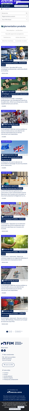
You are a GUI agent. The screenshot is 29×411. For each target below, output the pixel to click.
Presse (6, 374)
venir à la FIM (8, 365)
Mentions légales (8, 377)
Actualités (7, 8)
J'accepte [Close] (21, 407)
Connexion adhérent (21, 6)
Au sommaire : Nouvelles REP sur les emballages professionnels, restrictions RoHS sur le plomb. (14, 65)
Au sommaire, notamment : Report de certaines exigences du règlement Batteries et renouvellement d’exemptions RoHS (14, 254)
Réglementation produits (8, 47)
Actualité (4, 106)
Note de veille (5, 73)
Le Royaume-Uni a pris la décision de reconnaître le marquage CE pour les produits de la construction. (14, 160)
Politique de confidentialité (11, 379)
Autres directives (20, 37)
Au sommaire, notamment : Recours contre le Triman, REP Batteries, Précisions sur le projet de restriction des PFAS (14, 316)
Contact (6, 372)
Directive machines (7, 41)
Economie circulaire (21, 41)
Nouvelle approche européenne (15, 34)
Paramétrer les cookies (15, 409)
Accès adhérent (8, 376)
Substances (7, 37)
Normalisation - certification (14, 30)
